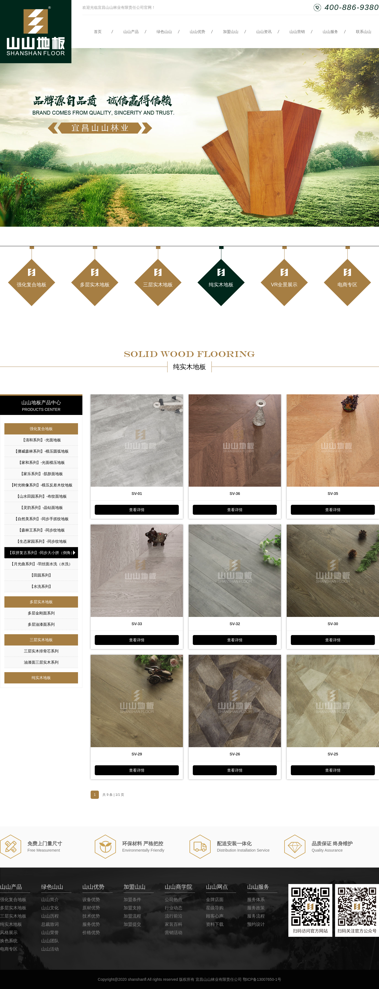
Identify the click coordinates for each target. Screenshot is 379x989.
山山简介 (50, 899)
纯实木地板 (41, 677)
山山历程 (50, 916)
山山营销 (297, 31)
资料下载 (215, 924)
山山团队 (50, 940)
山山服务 (330, 31)
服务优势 (91, 924)
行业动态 (173, 907)
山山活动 (50, 949)
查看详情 (136, 510)
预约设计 (256, 924)
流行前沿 (173, 916)
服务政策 (256, 907)
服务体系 (256, 899)
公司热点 (173, 899)
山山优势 (197, 31)
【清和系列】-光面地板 (41, 440)
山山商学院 (178, 887)
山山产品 (131, 31)
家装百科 (173, 924)
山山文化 (50, 907)
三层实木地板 (41, 640)
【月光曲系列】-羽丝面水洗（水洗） (41, 564)
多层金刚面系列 (41, 613)
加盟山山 (230, 31)
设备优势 (91, 899)
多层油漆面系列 (41, 624)
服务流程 (256, 916)
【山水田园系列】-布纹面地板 (41, 496)
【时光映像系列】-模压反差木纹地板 (41, 485)
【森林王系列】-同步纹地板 (41, 530)
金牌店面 (215, 899)
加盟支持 (132, 907)
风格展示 (9, 932)
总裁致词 (50, 924)
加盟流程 (132, 916)
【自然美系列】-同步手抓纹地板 (41, 519)
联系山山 (363, 31)
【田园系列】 (41, 575)
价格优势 (91, 932)
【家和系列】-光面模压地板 (41, 462)
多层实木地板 (41, 602)
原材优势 (91, 907)
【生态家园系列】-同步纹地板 (41, 541)
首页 (98, 31)
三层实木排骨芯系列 (41, 651)
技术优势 (91, 916)
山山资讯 (264, 31)
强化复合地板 (41, 428)
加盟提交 (132, 924)
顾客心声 (215, 916)
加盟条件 (132, 899)
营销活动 (173, 932)
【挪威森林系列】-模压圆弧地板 (41, 451)
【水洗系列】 (41, 586)
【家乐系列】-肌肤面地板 (41, 474)
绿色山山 (164, 31)
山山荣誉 (50, 932)
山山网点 (217, 887)
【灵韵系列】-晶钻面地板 (41, 507)
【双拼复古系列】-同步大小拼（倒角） (41, 552)
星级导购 (215, 907)
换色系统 (9, 940)
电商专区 (9, 949)
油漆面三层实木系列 (41, 662)
